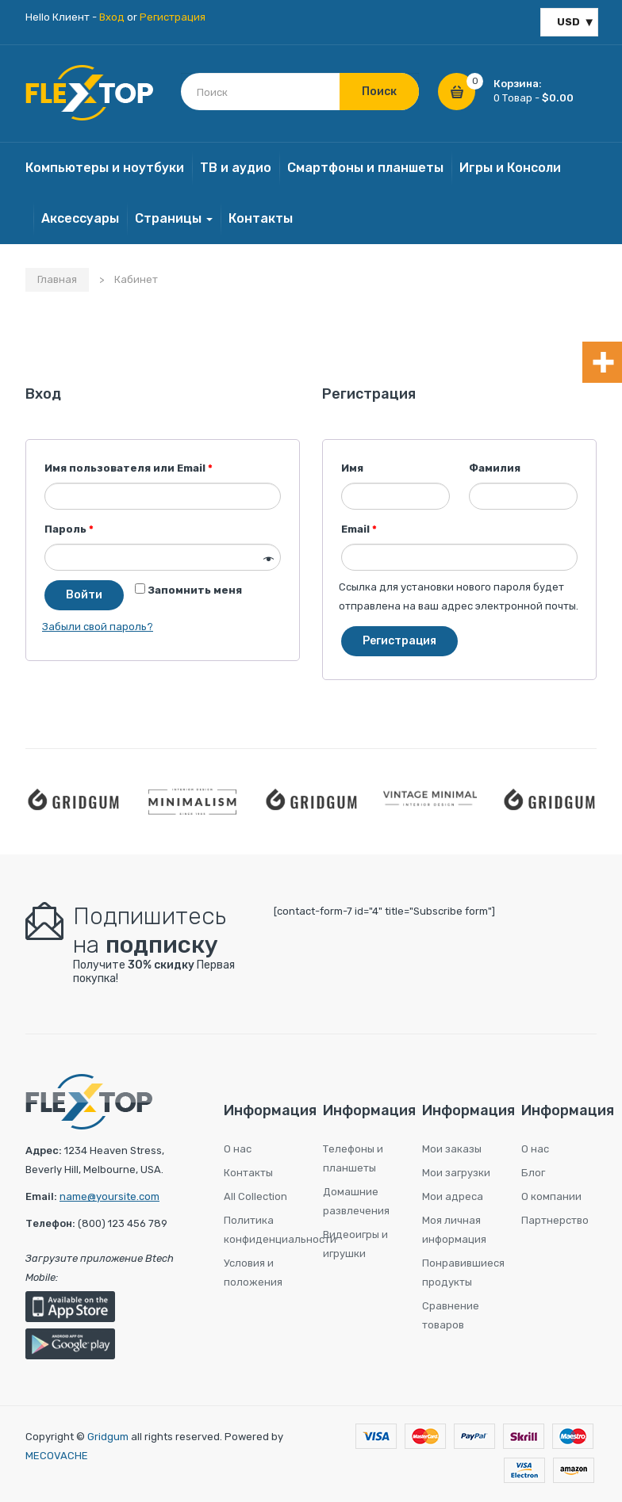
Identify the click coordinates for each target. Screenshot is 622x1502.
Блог (533, 1173)
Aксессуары (80, 218)
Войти (84, 595)
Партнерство (555, 1220)
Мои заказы (452, 1149)
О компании (551, 1196)
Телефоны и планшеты (353, 1158)
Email (359, 529)
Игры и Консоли (510, 167)
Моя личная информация (454, 1229)
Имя (352, 468)
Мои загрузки (456, 1173)
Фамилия (494, 468)
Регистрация (172, 17)
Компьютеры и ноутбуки (104, 167)
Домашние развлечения (356, 1201)
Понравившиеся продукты (459, 1272)
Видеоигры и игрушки (355, 1244)
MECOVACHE (56, 1456)
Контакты (260, 218)
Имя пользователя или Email (128, 468)
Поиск (379, 91)
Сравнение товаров (450, 1315)
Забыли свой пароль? (97, 627)
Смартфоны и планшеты (365, 167)
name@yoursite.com (109, 1196)
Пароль (69, 529)
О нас (237, 1149)
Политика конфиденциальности (261, 1229)
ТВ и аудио (235, 167)
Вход (112, 17)
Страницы (174, 218)
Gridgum (108, 1437)
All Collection (255, 1196)
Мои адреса (452, 1196)
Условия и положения (253, 1272)
